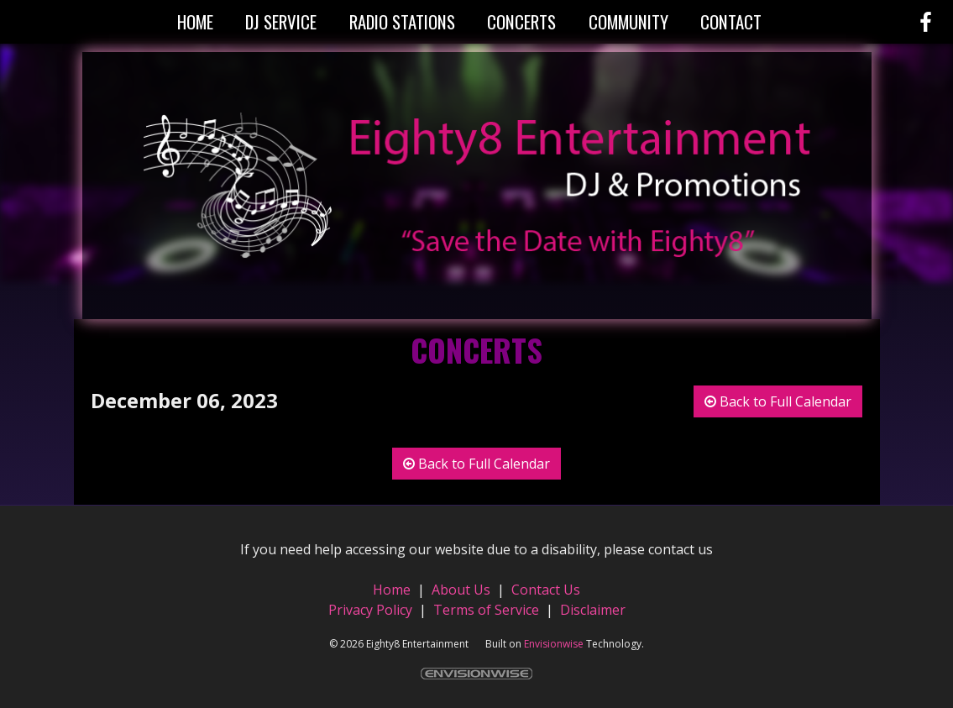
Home (393, 589)
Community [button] (628, 21)
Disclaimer (593, 609)
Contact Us (545, 589)
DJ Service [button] (281, 21)
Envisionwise (554, 644)
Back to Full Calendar (777, 401)
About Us (461, 589)
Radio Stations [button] (402, 21)
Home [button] (195, 21)
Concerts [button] (521, 21)
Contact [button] (731, 21)
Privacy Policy (370, 609)
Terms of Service (486, 609)
